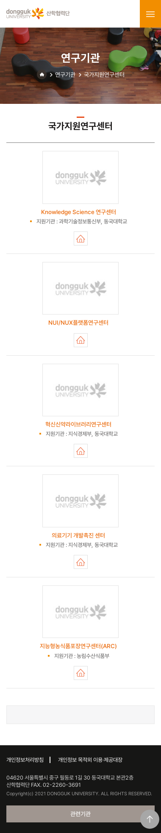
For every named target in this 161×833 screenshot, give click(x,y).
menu (150, 14)
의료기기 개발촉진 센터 (81, 562)
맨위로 (149, 819)
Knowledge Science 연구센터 (81, 238)
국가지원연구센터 (104, 74)
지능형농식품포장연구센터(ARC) (81, 673)
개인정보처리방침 (25, 760)
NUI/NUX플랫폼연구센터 (81, 340)
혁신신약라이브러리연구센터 (81, 451)
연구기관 (65, 74)
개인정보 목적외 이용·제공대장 (90, 760)
